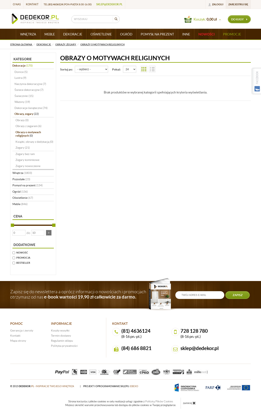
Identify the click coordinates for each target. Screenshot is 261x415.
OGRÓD (126, 34)
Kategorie (22, 59)
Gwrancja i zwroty (21, 330)
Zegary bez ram (25, 154)
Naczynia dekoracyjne (30, 84)
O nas (17, 4)
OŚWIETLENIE (101, 34)
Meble (20, 204)
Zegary (22, 147)
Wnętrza (22, 173)
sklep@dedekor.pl (109, 4)
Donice (21, 72)
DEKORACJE (72, 34)
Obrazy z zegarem (28, 126)
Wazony (22, 101)
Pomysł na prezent (27, 185)
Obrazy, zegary (26, 113)
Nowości (206, 34)
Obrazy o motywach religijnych (28, 134)
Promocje (232, 34)
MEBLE (49, 34)
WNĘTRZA (28, 34)
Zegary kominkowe (27, 159)
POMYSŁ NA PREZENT (157, 34)
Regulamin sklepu (62, 340)
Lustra (20, 77)
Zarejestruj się (238, 4)
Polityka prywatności (64, 345)
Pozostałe (21, 179)
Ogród (20, 191)
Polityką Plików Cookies (159, 401)
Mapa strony (18, 340)
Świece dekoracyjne (28, 89)
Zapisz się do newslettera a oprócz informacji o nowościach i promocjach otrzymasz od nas (78, 294)
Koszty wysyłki (60, 330)
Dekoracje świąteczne (31, 108)
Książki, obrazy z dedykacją (34, 141)
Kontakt (32, 4)
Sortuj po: (66, 69)
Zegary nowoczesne (27, 166)
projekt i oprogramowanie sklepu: (110, 386)
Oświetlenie (22, 197)
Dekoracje (22, 65)
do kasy (239, 19)
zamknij (189, 403)
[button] (49, 233)
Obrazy (22, 120)
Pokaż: (116, 69)
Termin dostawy (61, 335)
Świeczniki (23, 96)
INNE (186, 34)
